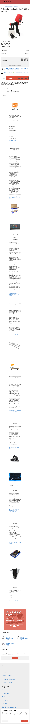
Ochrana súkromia (7, 682)
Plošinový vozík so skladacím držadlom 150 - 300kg (15, 411)
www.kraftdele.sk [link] (12, 140)
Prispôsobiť (5, 721)
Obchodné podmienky (9, 679)
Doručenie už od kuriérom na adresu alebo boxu (16, 73)
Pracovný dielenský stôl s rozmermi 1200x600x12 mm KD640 (14, 197)
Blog (3, 669)
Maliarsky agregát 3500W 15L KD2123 (10, 644)
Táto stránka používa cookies (9, 710)
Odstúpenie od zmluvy (9, 707)
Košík (4, 690)
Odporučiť (15, 658)
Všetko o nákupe (7, 676)
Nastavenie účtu (7, 697)
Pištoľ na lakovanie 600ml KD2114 (9, 638)
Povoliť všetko (24, 721)
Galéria (4, 672)
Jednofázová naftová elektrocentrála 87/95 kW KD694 (14, 294)
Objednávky (6, 693)
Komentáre (9, 78)
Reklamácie (5, 700)
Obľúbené (5, 703)
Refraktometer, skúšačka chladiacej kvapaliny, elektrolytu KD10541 (14, 510)
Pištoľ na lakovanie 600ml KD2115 (24, 638)
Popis (3, 78)
